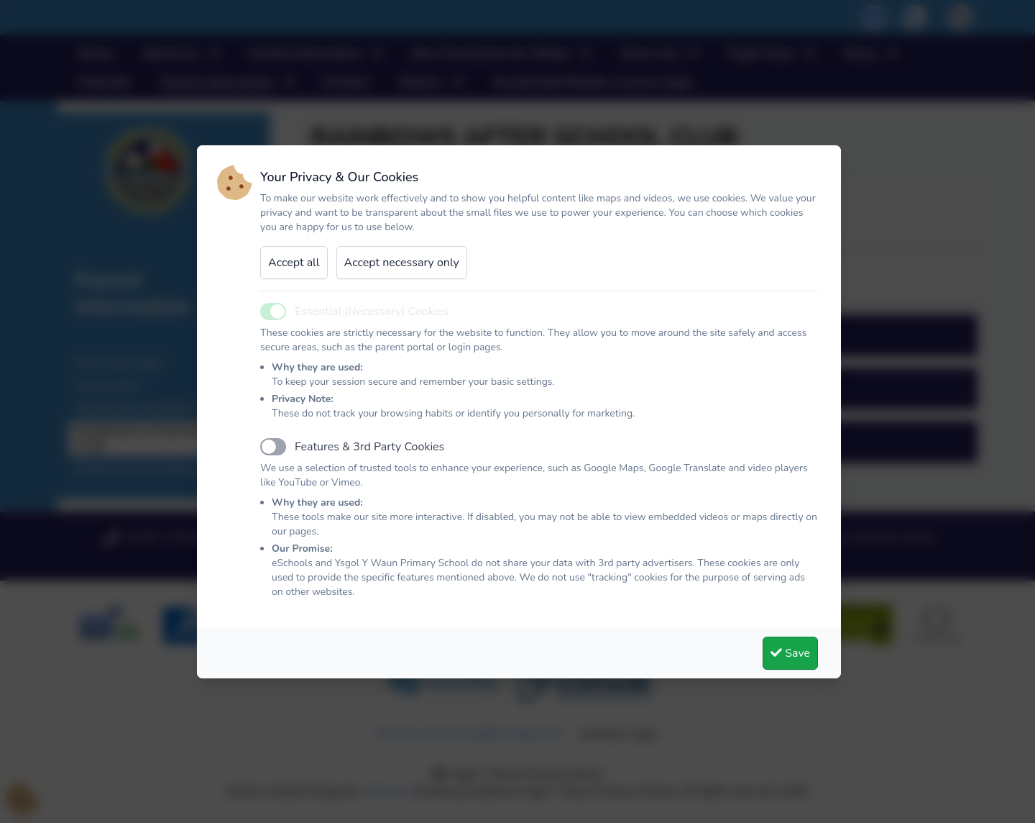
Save (790, 653)
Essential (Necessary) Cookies (371, 311)
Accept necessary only (401, 262)
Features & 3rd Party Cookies (369, 447)
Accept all (294, 262)
